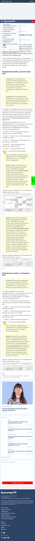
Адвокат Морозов (12, 434)
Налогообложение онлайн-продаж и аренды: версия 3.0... (15, 409)
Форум (2, 527)
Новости (3, 522)
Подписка (32, 21)
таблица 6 (11, 375)
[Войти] (31, 1)
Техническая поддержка (7, 518)
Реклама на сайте (5, 525)
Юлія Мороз (10, 449)
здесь (16, 504)
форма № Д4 (26, 375)
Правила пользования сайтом (8, 516)
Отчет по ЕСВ (5, 375)
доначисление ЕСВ (6, 377)
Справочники (4, 511)
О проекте (3, 523)
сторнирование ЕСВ (15, 377)
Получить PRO (4, 507)
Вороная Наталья (7, 406)
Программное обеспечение (8, 513)
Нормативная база (5, 509)
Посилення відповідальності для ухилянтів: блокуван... (20, 429)
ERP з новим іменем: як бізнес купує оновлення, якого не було (18, 422)
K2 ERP (9, 419)
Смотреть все (6, 457)
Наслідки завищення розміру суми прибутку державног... (20, 437)
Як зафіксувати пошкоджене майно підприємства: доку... (18, 444)
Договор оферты (5, 515)
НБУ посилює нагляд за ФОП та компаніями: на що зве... (20, 452)
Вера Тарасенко (11, 427)
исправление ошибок (18, 375)
